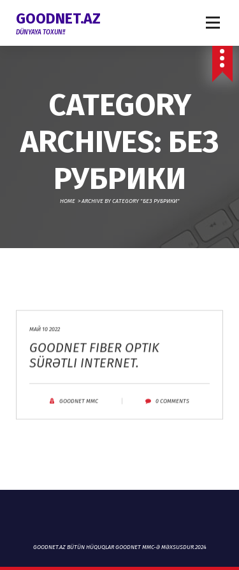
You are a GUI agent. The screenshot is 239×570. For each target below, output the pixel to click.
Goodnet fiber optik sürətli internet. (94, 362)
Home (67, 201)
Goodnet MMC (78, 408)
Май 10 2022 (44, 336)
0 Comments (172, 408)
